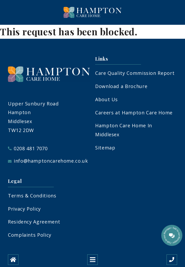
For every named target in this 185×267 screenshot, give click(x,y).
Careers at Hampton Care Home (134, 112)
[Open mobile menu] (92, 259)
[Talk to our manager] (171, 235)
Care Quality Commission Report (134, 73)
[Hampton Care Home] (92, 12)
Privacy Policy (24, 209)
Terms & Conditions (32, 195)
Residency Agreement (34, 222)
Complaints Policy (29, 235)
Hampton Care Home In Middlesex (123, 130)
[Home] (13, 259)
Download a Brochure (121, 86)
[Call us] (172, 259)
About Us (106, 99)
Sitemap (105, 147)
